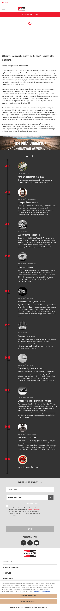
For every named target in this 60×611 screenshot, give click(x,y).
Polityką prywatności (34, 509)
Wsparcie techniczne (12, 567)
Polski (5, 3)
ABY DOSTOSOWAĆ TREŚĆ (31, 503)
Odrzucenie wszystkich (28, 601)
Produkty (8, 561)
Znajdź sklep (8, 578)
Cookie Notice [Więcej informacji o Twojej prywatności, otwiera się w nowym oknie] (37, 591)
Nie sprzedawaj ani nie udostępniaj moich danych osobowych (28, 607)
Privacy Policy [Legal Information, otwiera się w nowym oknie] (46, 591)
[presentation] (23, 521)
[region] (30, 596)
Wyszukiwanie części (30, 14)
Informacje (7, 573)
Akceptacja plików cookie (28, 595)
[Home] (22, 9)
